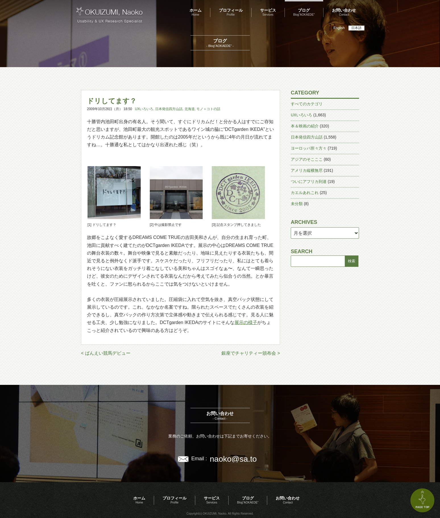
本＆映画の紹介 (305, 126)
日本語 (356, 28)
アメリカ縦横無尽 (307, 170)
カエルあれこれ (305, 192)
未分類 (297, 203)
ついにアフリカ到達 (309, 181)
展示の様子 (245, 322)
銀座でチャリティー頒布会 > (250, 353)
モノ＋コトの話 (208, 109)
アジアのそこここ (307, 159)
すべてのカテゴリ (307, 104)
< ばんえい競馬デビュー (105, 353)
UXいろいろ (144, 109)
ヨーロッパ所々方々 (309, 148)
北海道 (189, 109)
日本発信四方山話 (168, 109)
